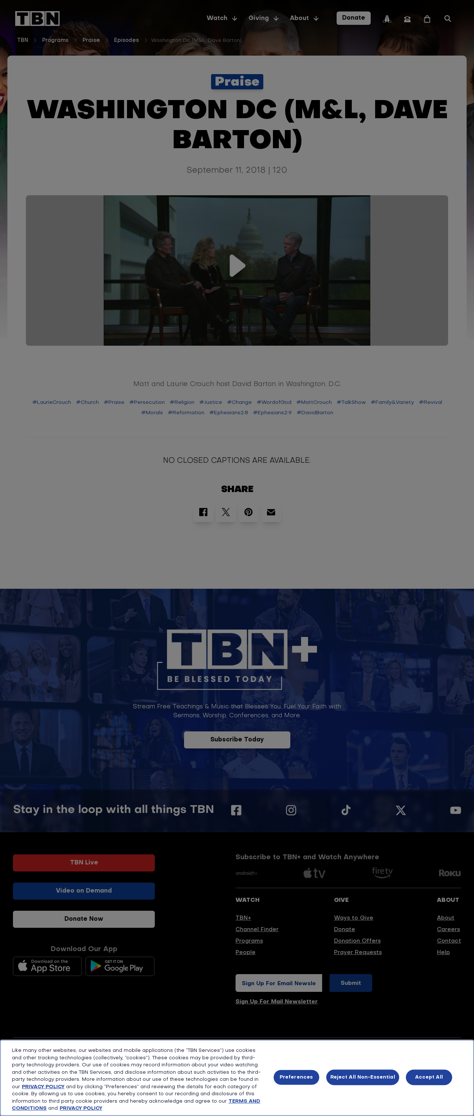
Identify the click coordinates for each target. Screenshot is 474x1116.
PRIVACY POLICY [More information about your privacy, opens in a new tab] (81, 1108)
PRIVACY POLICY (43, 1087)
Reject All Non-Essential (362, 1077)
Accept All (429, 1077)
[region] (237, 1078)
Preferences (296, 1077)
